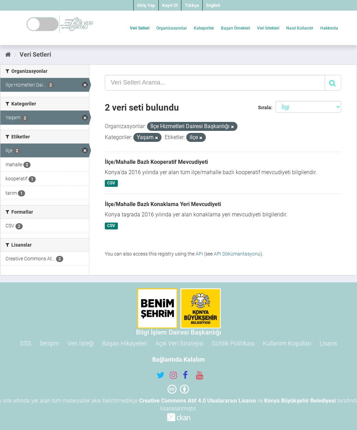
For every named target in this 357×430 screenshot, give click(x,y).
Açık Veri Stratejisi (179, 343)
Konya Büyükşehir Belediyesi (300, 400)
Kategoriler (204, 28)
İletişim (49, 343)
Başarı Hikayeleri (124, 343)
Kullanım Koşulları (287, 343)
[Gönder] (333, 83)
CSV (111, 183)
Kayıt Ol (170, 5)
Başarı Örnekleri (235, 28)
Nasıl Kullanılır (299, 28)
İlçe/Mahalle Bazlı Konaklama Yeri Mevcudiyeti (163, 204)
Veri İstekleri (268, 28)
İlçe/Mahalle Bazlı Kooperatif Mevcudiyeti (156, 162)
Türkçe (192, 5)
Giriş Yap (146, 5)
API (199, 254)
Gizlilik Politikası (233, 343)
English (213, 5)
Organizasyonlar (171, 28)
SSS (25, 343)
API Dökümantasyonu (237, 254)
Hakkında (329, 28)
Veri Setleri (139, 28)
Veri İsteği (80, 343)
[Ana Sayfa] (8, 54)
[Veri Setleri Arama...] (215, 83)
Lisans (328, 343)
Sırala (264, 107)
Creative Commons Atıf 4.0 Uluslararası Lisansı (197, 400)
